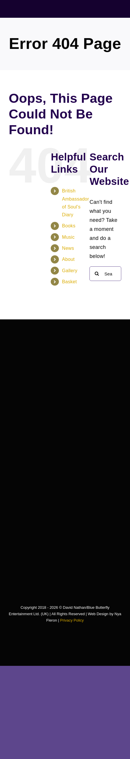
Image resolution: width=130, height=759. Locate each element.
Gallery (70, 270)
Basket (69, 281)
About (68, 259)
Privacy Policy (72, 620)
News (68, 248)
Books (68, 225)
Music (68, 237)
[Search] (96, 273)
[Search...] (105, 273)
